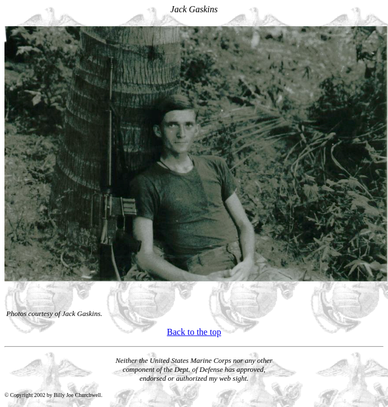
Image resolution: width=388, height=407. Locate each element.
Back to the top (194, 332)
